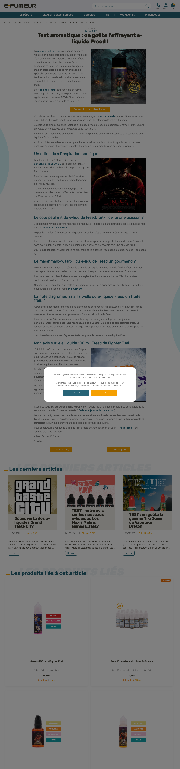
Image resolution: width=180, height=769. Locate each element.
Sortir (104, 392)
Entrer (76, 392)
